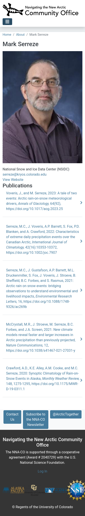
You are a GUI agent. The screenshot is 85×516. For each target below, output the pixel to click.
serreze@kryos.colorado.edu (24, 174)
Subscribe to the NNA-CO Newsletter (35, 419)
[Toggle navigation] (7, 21)
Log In (42, 471)
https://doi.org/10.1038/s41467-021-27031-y (40, 350)
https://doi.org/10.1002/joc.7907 (31, 252)
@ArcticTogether (66, 414)
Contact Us (12, 417)
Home (7, 35)
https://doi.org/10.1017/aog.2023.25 (34, 209)
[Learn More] (81, 203)
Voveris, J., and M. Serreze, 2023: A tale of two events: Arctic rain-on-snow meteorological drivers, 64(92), (41, 198)
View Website (13, 180)
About (20, 35)
